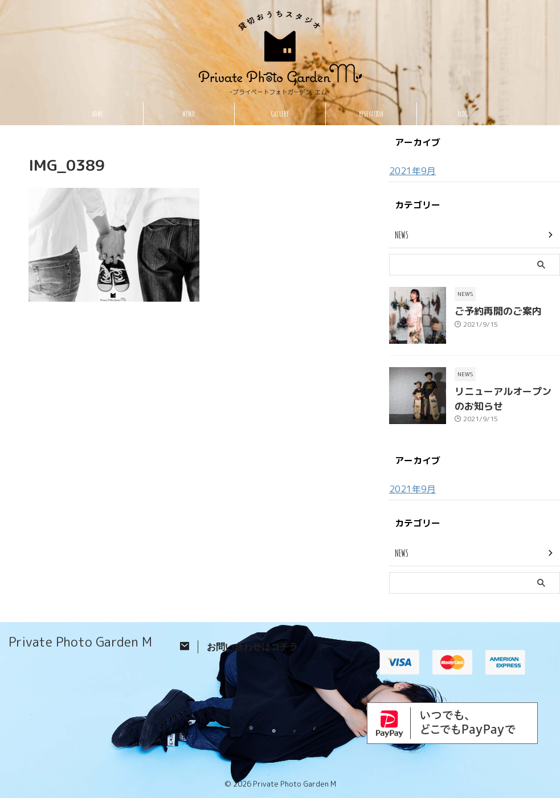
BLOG (462, 113)
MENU (188, 113)
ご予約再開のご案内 (490, 310)
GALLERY (280, 113)
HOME (97, 113)
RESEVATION (371, 113)
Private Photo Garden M (80, 639)
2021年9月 (410, 170)
